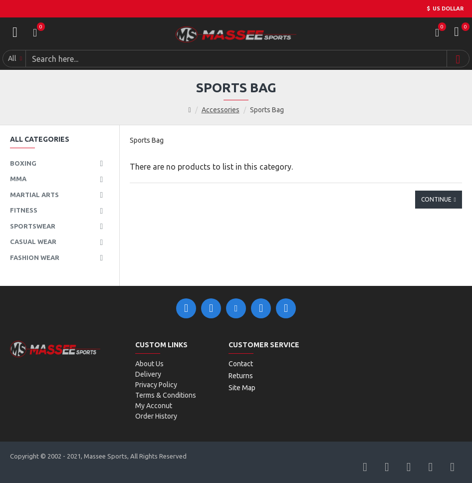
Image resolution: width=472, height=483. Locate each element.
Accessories (220, 110)
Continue (436, 199)
